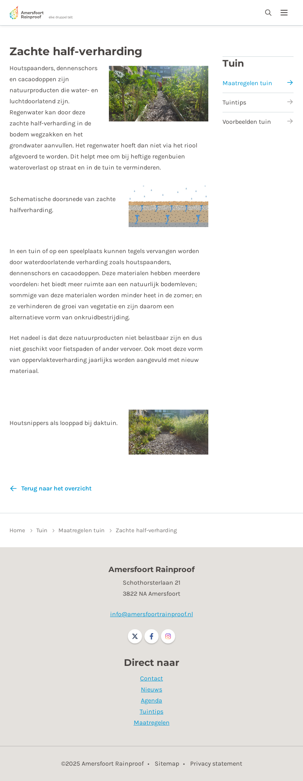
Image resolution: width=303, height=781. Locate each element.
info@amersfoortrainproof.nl (151, 614)
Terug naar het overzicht (56, 488)
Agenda (151, 700)
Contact (151, 678)
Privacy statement (216, 763)
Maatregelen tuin (258, 83)
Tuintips (258, 102)
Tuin (233, 63)
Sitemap (167, 763)
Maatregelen (152, 722)
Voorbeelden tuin (258, 121)
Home (17, 530)
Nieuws (151, 689)
